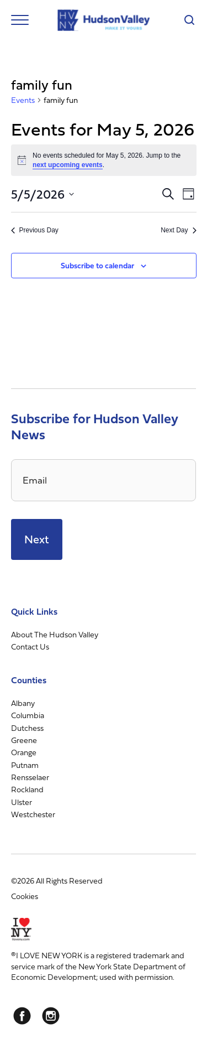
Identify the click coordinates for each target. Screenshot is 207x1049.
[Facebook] (22, 1016)
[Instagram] (51, 1016)
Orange (23, 752)
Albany (23, 703)
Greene (24, 740)
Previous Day (35, 230)
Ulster (21, 802)
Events (23, 100)
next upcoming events (68, 165)
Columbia (27, 715)
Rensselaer (30, 777)
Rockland (27, 789)
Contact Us (30, 646)
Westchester (33, 814)
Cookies (24, 896)
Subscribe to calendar (97, 265)
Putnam (25, 765)
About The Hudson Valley (54, 634)
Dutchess (27, 728)
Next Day (178, 230)
